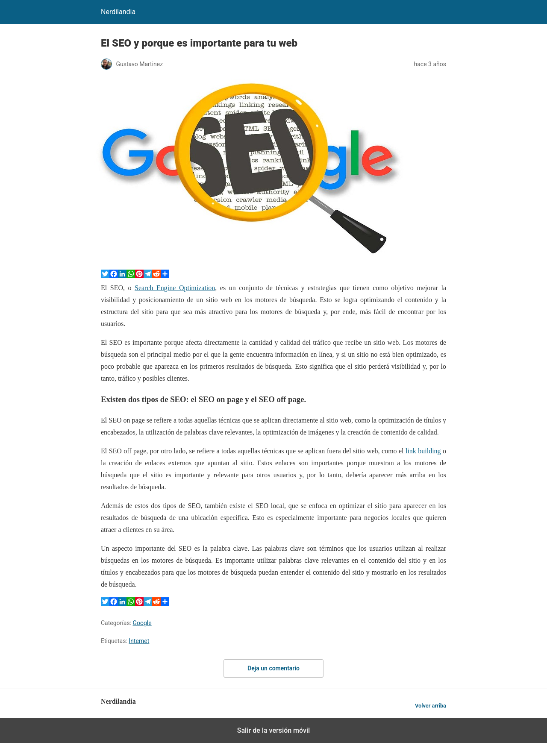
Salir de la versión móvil (273, 730)
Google (142, 623)
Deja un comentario (273, 668)
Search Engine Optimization (175, 287)
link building (423, 451)
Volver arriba (430, 705)
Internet (139, 640)
